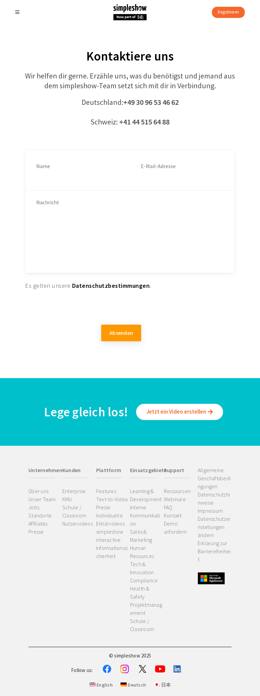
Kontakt (173, 515)
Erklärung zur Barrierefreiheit (214, 551)
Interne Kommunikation (145, 515)
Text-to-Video (112, 499)
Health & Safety (139, 592)
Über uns (38, 491)
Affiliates (38, 523)
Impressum (210, 510)
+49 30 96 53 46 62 (151, 102)
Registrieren (228, 12)
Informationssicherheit (112, 551)
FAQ (168, 507)
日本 (162, 685)
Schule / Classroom (74, 511)
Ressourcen (177, 491)
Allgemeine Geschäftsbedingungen (214, 478)
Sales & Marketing (141, 535)
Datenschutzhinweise (214, 498)
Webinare (175, 499)
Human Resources (142, 551)
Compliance (144, 580)
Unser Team (42, 499)
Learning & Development (146, 495)
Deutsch (133, 685)
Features (106, 491)
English (101, 685)
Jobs (33, 507)
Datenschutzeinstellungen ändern (214, 526)
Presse (36, 531)
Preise (103, 507)
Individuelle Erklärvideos (110, 519)
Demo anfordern (175, 527)
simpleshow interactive (110, 535)
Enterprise (74, 491)
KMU (67, 499)
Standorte (40, 515)
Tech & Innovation (142, 568)
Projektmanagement (146, 608)
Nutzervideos (77, 523)
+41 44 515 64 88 (144, 121)
